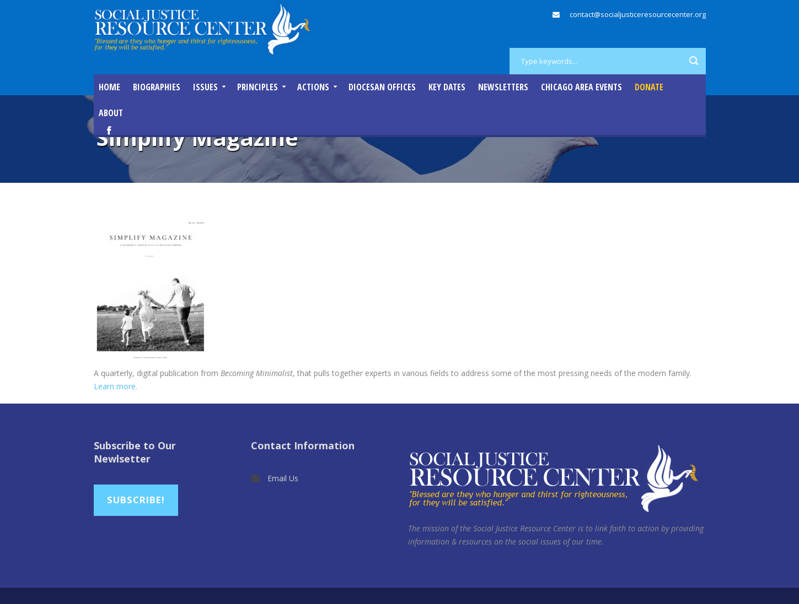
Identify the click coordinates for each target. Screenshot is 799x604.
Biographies (156, 87)
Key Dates (446, 87)
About (111, 113)
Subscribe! (136, 499)
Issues (205, 87)
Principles (257, 87)
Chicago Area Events (581, 87)
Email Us (282, 478)
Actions (313, 87)
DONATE (649, 87)
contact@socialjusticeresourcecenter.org (638, 14)
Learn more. (117, 386)
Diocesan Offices (382, 87)
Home (109, 87)
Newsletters (503, 87)
